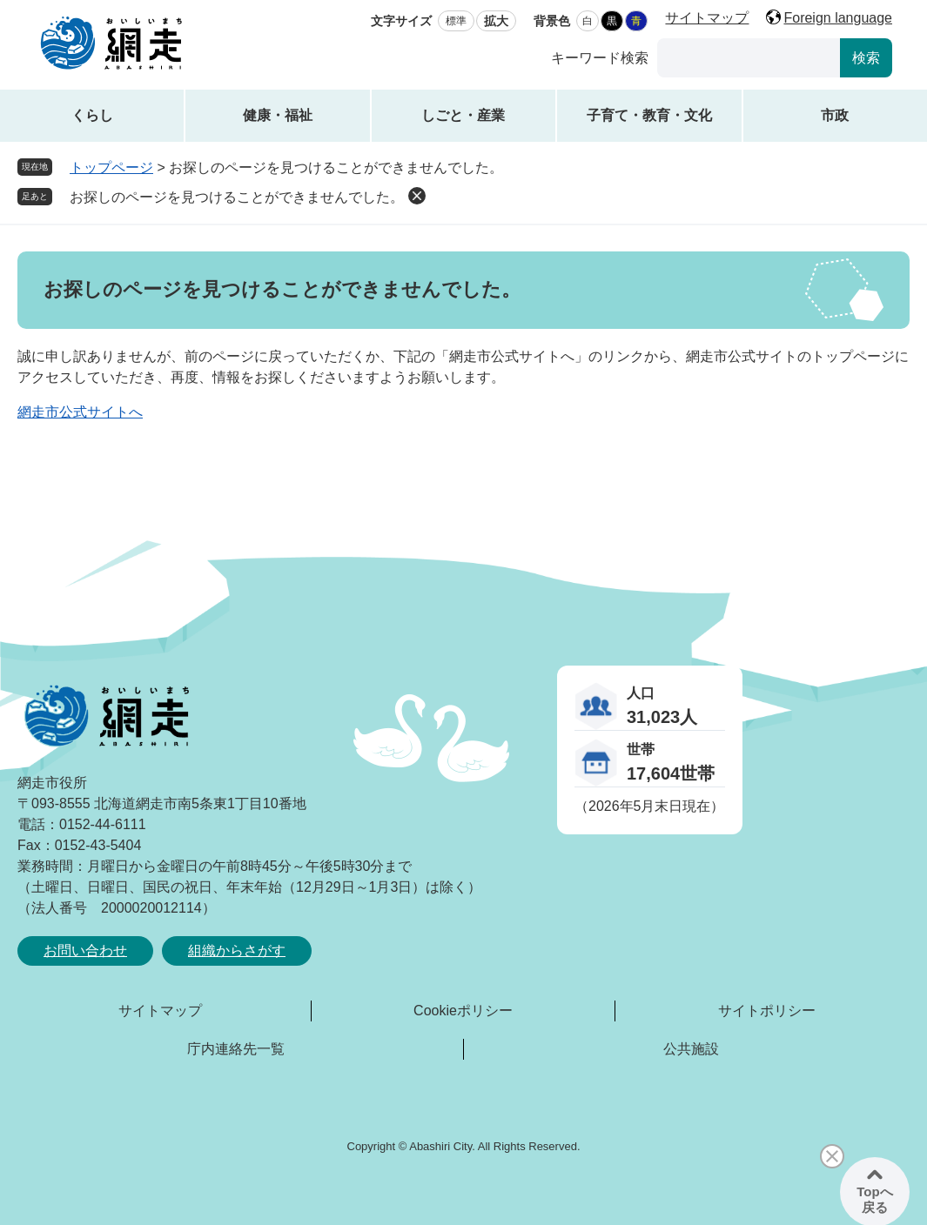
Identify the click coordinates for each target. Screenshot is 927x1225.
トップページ (111, 167)
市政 (835, 115)
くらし (92, 115)
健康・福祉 (277, 115)
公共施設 (691, 1048)
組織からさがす (236, 950)
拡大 (496, 21)
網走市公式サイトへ (80, 412)
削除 (417, 195)
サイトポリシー (767, 1010)
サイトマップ (707, 17)
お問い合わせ (85, 950)
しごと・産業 (463, 115)
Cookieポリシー (463, 1010)
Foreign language (837, 17)
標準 (456, 21)
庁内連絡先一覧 (236, 1048)
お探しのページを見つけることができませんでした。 (237, 197)
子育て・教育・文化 (649, 115)
